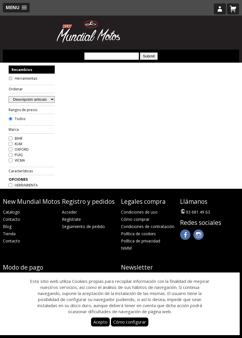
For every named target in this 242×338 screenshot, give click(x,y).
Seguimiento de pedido (83, 226)
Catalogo (11, 212)
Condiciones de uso (139, 212)
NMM (126, 248)
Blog (7, 226)
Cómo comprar (135, 219)
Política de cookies (138, 233)
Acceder (69, 212)
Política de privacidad (140, 241)
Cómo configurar (129, 322)
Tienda (9, 233)
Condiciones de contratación (147, 226)
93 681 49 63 (195, 211)
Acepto (100, 322)
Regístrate (71, 219)
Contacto (11, 219)
